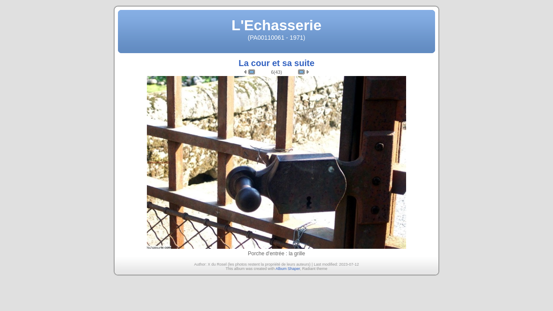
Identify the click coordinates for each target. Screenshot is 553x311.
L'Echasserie (276, 25)
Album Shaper (288, 269)
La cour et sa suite (276, 63)
